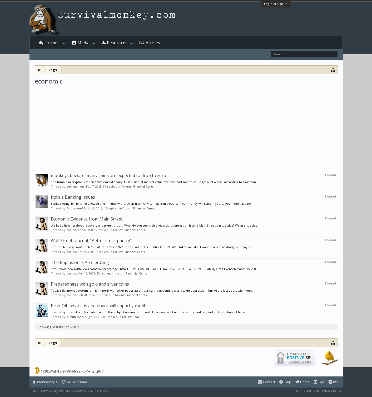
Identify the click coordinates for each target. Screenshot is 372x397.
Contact (266, 382)
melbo (71, 230)
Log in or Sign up (275, 4)
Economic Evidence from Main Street (87, 219)
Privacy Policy (331, 391)
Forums (51, 43)
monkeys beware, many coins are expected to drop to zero (108, 175)
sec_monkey (76, 186)
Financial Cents (142, 186)
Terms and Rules (307, 391)
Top (319, 382)
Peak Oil (138, 317)
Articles (153, 43)
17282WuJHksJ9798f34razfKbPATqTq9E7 (72, 371)
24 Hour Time (74, 382)
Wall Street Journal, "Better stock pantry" (91, 240)
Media (83, 43)
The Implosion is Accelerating (80, 262)
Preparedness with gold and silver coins (90, 284)
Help (285, 382)
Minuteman (75, 317)
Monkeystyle (45, 382)
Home (302, 382)
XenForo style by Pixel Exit (129, 391)
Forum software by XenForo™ (69, 391)
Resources (117, 43)
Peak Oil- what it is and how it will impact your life (99, 305)
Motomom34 (76, 208)
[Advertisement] (186, 125)
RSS (334, 382)
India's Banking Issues (73, 197)
